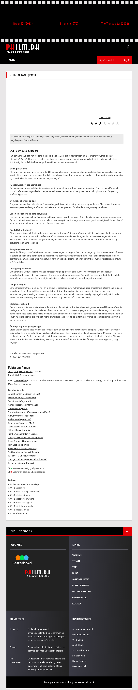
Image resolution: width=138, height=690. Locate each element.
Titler (76, 561)
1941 (10, 371)
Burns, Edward (79, 661)
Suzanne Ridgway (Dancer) (21, 463)
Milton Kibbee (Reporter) (19, 430)
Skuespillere (80, 579)
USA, (16, 371)
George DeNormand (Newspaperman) (26, 437)
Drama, (29, 371)
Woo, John (77, 640)
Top (74, 567)
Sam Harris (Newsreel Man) (21, 423)
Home (12, 531)
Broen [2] (14, 629)
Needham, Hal (79, 666)
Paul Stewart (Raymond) (19, 401)
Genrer (77, 555)
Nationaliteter (81, 591)
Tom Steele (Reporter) (18, 445)
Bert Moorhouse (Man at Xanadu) (24, 452)
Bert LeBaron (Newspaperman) (22, 448)
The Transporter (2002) (115, 23)
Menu (13, 59)
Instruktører (80, 585)
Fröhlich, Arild (78, 655)
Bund (75, 573)
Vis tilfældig (25, 531)
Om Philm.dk (79, 597)
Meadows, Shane (80, 634)
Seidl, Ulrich (78, 645)
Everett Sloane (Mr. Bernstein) (22, 397)
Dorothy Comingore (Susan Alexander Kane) (29, 412)
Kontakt (77, 603)
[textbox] (115, 60)
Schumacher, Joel (80, 650)
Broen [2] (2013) (23, 23)
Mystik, (22, 371)
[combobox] (114, 60)
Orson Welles (20, 380)
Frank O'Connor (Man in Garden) (23, 434)
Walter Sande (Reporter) (19, 419)
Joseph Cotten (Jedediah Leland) (24, 394)
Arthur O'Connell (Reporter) (21, 416)
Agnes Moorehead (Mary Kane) (23, 405)
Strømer (13, 647)
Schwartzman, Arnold (82, 629)
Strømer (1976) (69, 23)
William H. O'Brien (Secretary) (22, 455)
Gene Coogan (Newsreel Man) (22, 441)
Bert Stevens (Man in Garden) (22, 426)
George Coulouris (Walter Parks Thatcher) (27, 459)
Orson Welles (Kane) (18, 408)
